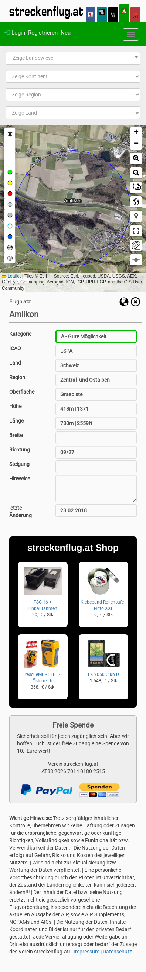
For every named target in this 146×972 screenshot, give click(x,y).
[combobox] (73, 58)
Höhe (15, 406)
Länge (16, 421)
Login (14, 32)
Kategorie (20, 334)
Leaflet (11, 276)
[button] (136, 132)
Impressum (86, 952)
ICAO (15, 348)
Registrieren (43, 32)
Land (15, 363)
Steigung (19, 464)
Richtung (19, 450)
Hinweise (19, 479)
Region (17, 377)
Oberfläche (21, 392)
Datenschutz (117, 952)
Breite (16, 435)
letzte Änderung (20, 511)
